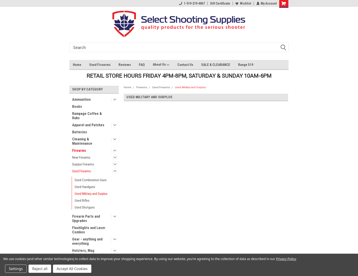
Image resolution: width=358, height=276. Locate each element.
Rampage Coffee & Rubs (87, 115)
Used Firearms (100, 65)
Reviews (124, 65)
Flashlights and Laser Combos (88, 230)
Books (77, 106)
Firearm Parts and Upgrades (86, 218)
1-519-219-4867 (192, 3)
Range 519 (245, 65)
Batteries (79, 132)
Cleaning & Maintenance (82, 141)
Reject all (39, 268)
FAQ (142, 65)
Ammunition (81, 99)
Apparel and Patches (88, 125)
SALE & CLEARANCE (215, 65)
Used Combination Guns (91, 180)
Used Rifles (82, 201)
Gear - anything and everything (87, 241)
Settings (16, 268)
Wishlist (243, 3)
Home (77, 65)
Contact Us (185, 65)
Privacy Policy (286, 259)
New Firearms (81, 157)
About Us (161, 65)
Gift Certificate (220, 3)
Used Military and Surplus (91, 194)
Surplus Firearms (83, 164)
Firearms (79, 150)
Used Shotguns (85, 207)
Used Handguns (85, 187)
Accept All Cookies (72, 268)
